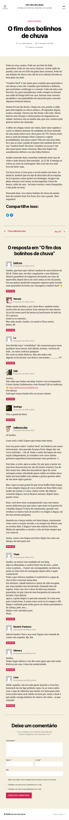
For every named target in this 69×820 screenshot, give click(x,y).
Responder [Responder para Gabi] (10, 399)
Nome (9, 760)
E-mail (38, 760)
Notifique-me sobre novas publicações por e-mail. (24, 789)
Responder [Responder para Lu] (10, 363)
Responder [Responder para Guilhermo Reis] (10, 547)
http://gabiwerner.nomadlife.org (24, 388)
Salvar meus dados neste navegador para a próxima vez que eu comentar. (32, 780)
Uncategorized (34, 21)
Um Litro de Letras (34, 5)
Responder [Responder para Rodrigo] (10, 420)
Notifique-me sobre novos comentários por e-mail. (25, 785)
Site (7, 770)
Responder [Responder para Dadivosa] (10, 291)
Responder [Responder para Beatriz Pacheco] (10, 643)
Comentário (10, 741)
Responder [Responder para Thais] (10, 619)
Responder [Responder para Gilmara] (10, 670)
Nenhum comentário (36, 48)
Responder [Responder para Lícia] (10, 706)
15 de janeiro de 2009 (45, 44)
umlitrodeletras (26, 44)
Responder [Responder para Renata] (10, 330)
